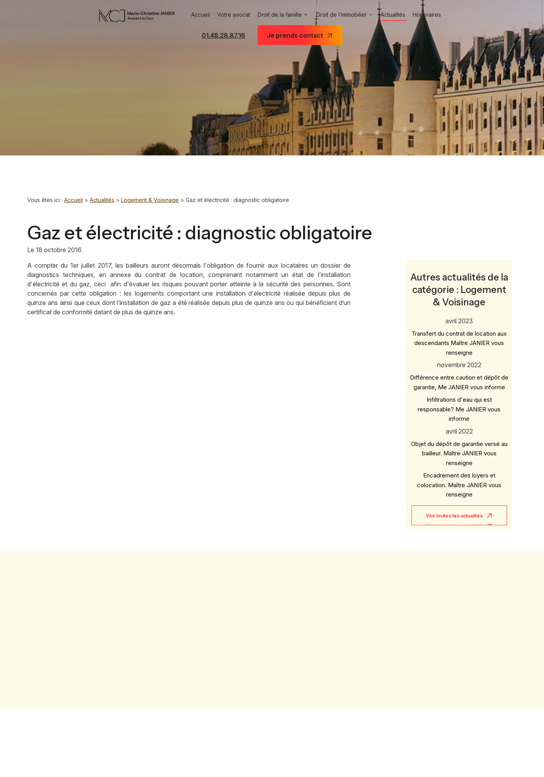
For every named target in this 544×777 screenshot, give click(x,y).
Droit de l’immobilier (341, 14)
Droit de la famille (280, 14)
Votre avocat (233, 14)
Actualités (393, 14)
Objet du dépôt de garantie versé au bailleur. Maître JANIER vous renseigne (459, 448)
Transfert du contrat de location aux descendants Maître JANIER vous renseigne (459, 338)
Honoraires (427, 14)
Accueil (200, 14)
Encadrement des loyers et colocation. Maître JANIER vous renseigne (459, 480)
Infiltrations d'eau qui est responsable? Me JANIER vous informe (459, 404)
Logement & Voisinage (150, 200)
